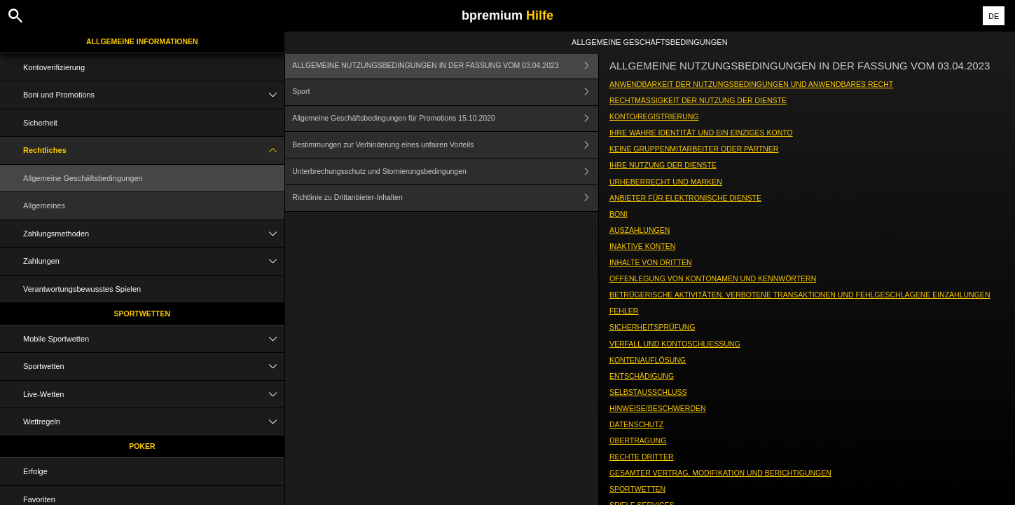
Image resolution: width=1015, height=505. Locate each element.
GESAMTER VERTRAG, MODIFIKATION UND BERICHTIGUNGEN (720, 473)
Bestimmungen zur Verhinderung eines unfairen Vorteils (445, 145)
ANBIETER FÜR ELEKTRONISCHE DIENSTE (685, 198)
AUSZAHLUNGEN (639, 230)
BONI (618, 214)
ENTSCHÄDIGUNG (641, 376)
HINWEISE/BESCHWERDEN (657, 408)
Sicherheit (40, 123)
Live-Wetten (153, 394)
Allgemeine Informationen (142, 41)
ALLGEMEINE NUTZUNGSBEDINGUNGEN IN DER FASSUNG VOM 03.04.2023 (445, 66)
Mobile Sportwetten (153, 339)
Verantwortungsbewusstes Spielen (82, 289)
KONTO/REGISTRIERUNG (654, 116)
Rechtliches (153, 150)
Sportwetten (142, 313)
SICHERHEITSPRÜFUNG (652, 327)
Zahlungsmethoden (153, 234)
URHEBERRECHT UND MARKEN (665, 181)
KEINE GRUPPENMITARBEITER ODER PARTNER (694, 148)
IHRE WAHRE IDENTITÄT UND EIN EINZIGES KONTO (701, 132)
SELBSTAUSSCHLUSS (648, 392)
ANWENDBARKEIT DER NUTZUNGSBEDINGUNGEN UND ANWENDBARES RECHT (751, 84)
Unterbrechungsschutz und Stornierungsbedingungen (445, 171)
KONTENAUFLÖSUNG (647, 360)
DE (993, 16)
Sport (445, 92)
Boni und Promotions (153, 95)
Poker (142, 446)
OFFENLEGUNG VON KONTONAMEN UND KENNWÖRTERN (712, 278)
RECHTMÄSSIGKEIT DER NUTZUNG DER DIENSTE (698, 100)
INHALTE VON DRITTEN (650, 262)
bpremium (507, 15)
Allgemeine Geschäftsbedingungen (83, 178)
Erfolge (35, 471)
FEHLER (623, 311)
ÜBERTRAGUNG (637, 440)
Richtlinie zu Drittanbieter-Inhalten (445, 198)
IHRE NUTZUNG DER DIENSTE (663, 165)
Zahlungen (153, 261)
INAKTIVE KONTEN (642, 246)
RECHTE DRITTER (641, 456)
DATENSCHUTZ (636, 424)
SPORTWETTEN (637, 489)
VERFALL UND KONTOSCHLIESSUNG (674, 343)
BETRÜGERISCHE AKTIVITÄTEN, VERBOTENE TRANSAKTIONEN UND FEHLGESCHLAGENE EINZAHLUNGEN (799, 294)
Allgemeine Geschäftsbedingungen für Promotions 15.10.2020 (445, 119)
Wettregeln (153, 422)
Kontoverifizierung (54, 67)
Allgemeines (44, 205)
